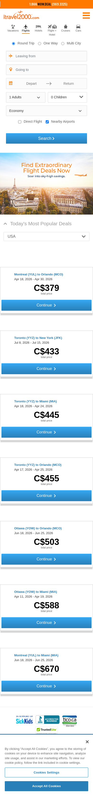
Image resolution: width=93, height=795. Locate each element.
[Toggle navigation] (86, 15)
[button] (46, 236)
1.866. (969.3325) (48, 3)
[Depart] (30, 83)
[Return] (67, 83)
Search (46, 138)
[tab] (13, 28)
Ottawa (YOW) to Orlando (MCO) (38, 528)
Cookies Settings (47, 772)
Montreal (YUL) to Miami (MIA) (36, 655)
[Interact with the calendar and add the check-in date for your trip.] (11, 83)
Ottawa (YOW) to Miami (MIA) (35, 592)
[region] (46, 765)
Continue (46, 305)
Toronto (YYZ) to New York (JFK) (38, 338)
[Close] (87, 742)
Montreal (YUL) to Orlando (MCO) (38, 274)
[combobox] (46, 56)
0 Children (67, 97)
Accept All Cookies (46, 786)
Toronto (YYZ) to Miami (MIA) (35, 401)
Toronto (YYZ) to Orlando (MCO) (38, 465)
